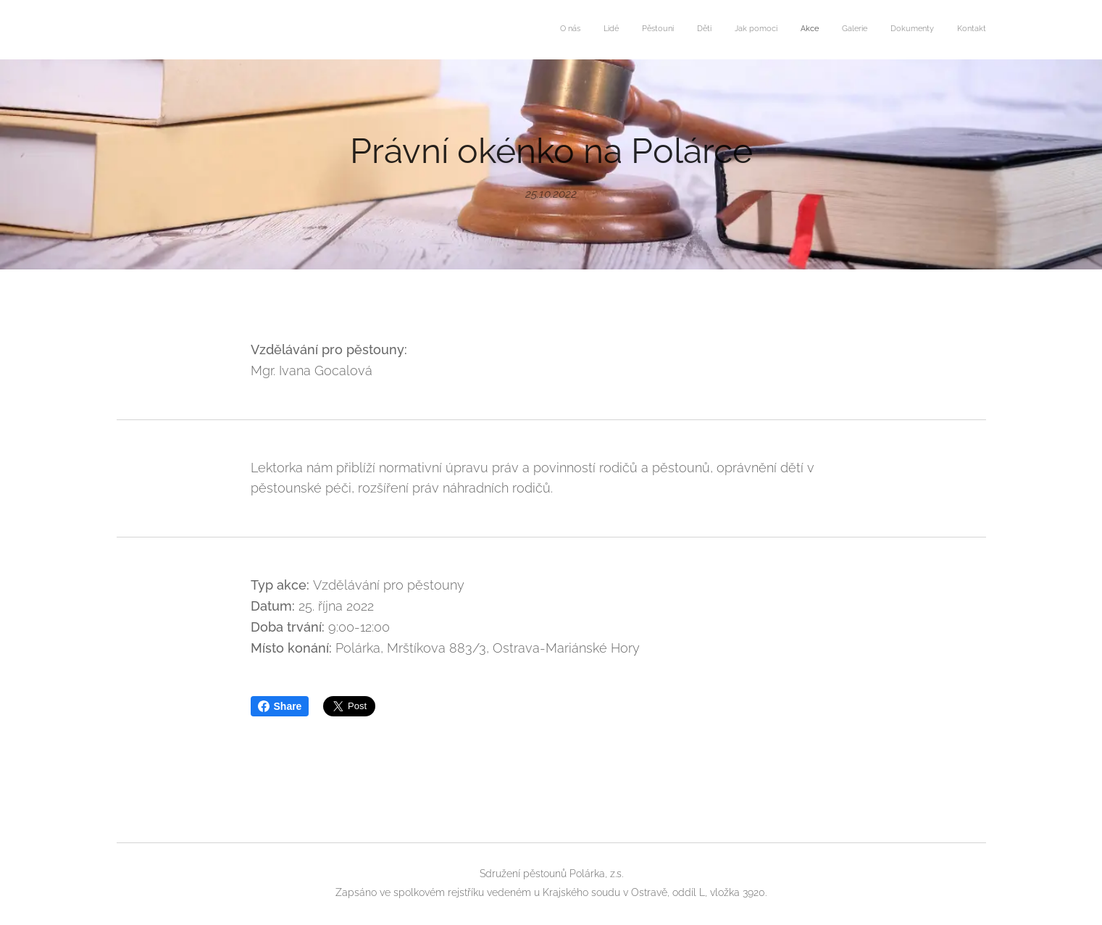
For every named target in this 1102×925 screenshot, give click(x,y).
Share (280, 706)
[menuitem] (804, 30)
